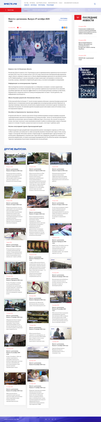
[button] (95, 4)
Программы (41, 5)
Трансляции (50, 5)
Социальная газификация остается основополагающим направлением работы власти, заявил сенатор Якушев (88, 31)
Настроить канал (41, 3)
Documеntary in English (71, 3)
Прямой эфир (9, 10)
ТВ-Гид (26, 3)
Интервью (34, 5)
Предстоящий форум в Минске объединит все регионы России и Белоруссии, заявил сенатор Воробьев (87, 46)
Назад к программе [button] (63, 20)
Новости (26, 5)
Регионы (32, 3)
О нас (61, 3)
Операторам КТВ (52, 3)
